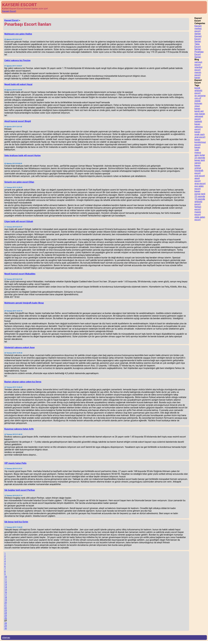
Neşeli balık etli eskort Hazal (18, 84)
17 (5, 595)
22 (5, 607)
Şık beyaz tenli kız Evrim (16, 522)
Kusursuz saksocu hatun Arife (19, 429)
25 (5, 615)
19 (5, 600)
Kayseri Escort (9, 11)
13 (5, 584)
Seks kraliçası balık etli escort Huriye (22, 155)
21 (5, 605)
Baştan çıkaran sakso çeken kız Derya (22, 381)
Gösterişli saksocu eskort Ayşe (19, 347)
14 (5, 587)
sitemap (6, 637)
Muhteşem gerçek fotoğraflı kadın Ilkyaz (24, 303)
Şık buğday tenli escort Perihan (19, 490)
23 (5, 610)
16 (5, 592)
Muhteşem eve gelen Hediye (18, 34)
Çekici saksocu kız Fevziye (17, 60)
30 (5, 628)
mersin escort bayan (198, 75)
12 (5, 582)
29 (5, 626)
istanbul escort (198, 68)
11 (5, 579)
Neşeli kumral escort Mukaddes (19, 273)
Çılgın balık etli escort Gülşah (18, 221)
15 (5, 589)
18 (5, 597)
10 (5, 576)
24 (5, 613)
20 (5, 602)
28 (5, 623)
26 (5, 618)
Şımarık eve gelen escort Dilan (19, 182)
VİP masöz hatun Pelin (15, 463)
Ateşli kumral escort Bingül (17, 121)
